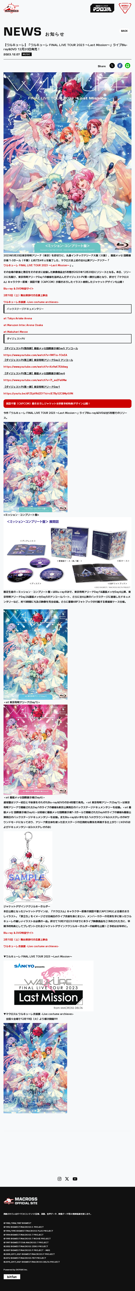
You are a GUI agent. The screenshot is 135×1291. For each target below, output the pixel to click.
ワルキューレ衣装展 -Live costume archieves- (31, 302)
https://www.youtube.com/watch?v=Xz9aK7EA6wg (36, 366)
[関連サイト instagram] (59, 1178)
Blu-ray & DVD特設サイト (19, 288)
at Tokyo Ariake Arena (18, 318)
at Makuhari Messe (16, 331)
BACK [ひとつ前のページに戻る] (124, 30)
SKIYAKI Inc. (22, 1269)
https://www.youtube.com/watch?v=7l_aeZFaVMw (35, 380)
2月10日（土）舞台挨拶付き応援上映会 (26, 295)
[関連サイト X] (67, 1178)
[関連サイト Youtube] (75, 1178)
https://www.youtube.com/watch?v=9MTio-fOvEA (35, 355)
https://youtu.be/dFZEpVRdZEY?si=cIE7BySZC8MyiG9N (38, 393)
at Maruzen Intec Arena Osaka (23, 325)
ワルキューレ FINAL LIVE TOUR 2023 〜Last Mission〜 (37, 265)
